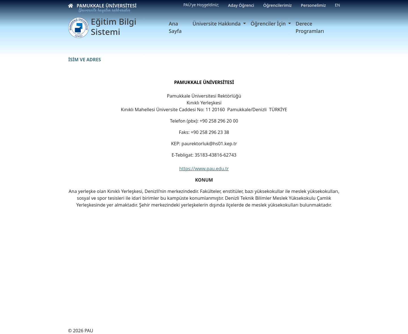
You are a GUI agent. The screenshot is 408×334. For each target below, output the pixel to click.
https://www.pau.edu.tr (204, 168)
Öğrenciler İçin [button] (268, 23)
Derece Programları (310, 27)
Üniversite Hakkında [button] (217, 23)
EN (337, 5)
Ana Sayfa (175, 27)
